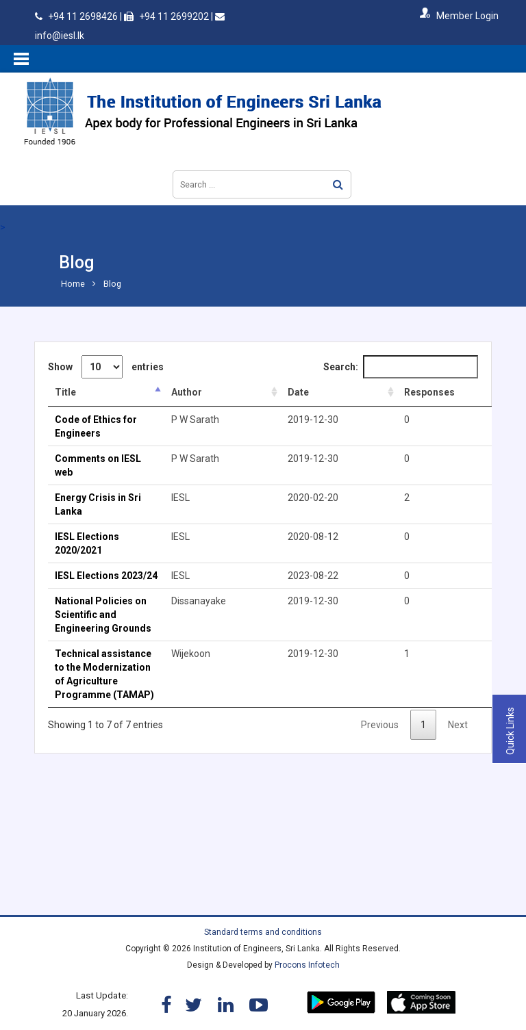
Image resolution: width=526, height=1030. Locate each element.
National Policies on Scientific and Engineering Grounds (103, 614)
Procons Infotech (307, 965)
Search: (400, 366)
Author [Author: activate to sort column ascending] (186, 392)
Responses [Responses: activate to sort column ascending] (429, 392)
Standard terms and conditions (263, 932)
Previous (380, 724)
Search (338, 184)
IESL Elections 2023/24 (106, 575)
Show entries (106, 366)
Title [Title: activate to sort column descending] (65, 392)
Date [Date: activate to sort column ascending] (298, 392)
